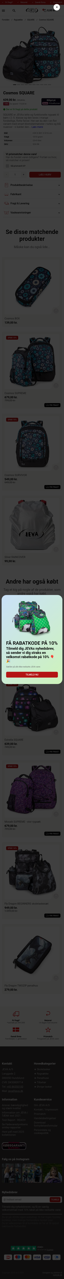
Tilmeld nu (32, 674)
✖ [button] (57, 7)
